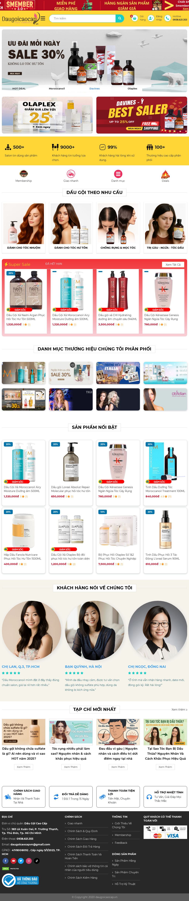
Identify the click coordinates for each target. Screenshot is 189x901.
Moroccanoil (57, 88)
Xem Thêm (23, 766)
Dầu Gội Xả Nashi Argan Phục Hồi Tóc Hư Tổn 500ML (25, 317)
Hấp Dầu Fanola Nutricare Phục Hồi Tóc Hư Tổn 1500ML (22, 556)
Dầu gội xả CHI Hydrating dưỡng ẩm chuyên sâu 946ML (117, 317)
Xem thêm (179, 709)
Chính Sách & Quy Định (83, 831)
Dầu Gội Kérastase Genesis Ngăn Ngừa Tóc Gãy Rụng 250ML (161, 317)
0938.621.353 (25, 838)
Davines (95, 88)
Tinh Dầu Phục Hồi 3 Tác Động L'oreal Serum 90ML (163, 556)
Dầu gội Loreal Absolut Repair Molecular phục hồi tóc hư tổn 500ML (70, 489)
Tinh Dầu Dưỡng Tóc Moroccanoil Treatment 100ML (165, 489)
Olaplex (132, 88)
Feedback (121, 842)
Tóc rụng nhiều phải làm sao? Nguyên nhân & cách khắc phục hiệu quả (71, 753)
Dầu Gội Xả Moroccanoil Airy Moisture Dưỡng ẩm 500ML (71, 317)
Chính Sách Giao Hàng (82, 839)
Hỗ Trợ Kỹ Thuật (125, 884)
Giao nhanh (75, 823)
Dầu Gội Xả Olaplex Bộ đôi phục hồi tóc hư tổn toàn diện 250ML (70, 556)
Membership (123, 835)
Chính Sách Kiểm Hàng (82, 877)
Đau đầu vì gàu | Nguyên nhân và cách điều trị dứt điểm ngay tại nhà (118, 753)
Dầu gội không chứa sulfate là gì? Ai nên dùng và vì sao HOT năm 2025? (23, 753)
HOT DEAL (19, 88)
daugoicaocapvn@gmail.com (30, 844)
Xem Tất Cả (173, 264)
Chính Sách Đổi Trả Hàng (84, 846)
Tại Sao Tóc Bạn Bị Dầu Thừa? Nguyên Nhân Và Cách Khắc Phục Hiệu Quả (165, 753)
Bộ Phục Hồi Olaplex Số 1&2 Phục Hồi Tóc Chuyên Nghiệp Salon (117, 556)
